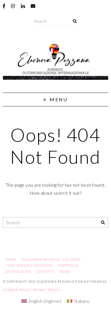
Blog (65, 271)
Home (11, 259)
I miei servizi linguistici (29, 265)
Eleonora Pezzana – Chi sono (51, 259)
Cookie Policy (18, 290)
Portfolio (68, 265)
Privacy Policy (47, 290)
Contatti (45, 271)
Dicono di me (18, 271)
